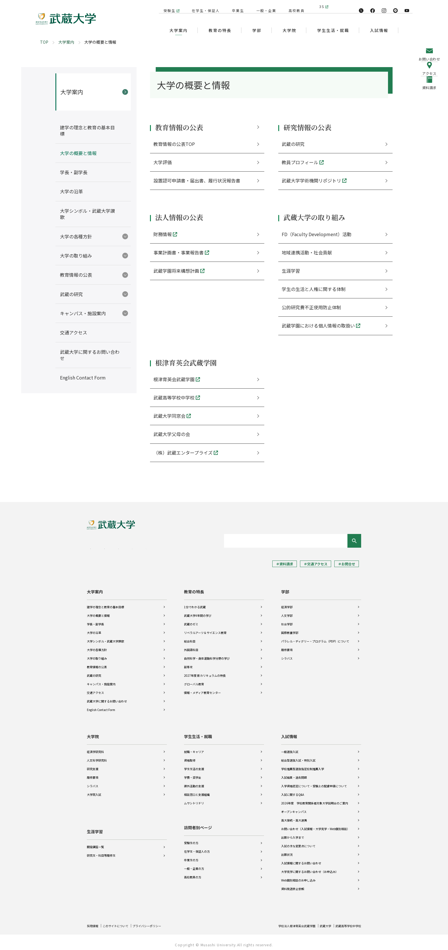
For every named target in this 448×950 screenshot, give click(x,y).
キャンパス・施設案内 (101, 680)
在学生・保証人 (203, 6)
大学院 (93, 732)
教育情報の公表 (97, 663)
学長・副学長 (95, 620)
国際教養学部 (289, 628)
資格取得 (189, 756)
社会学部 (287, 620)
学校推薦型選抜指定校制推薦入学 (302, 765)
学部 (285, 588)
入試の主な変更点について (298, 842)
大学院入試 (94, 790)
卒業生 (235, 6)
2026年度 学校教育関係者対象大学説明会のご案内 (314, 799)
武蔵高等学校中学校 (345, 921)
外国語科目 (191, 646)
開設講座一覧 (95, 839)
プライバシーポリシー (157, 921)
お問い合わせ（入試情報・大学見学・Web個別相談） (315, 825)
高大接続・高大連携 (294, 816)
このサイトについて (120, 921)
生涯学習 (95, 823)
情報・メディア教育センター (202, 688)
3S (321, 6)
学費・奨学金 (192, 773)
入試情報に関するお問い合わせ (301, 859)
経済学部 (287, 603)
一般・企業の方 (194, 864)
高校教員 (294, 6)
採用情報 (94, 921)
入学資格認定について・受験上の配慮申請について (314, 782)
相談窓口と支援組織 (197, 790)
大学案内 (66, 42)
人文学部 (287, 611)
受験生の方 (191, 839)
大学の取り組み (97, 654)
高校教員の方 (192, 873)
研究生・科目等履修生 (101, 847)
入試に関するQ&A (292, 790)
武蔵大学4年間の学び (197, 611)
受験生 (167, 6)
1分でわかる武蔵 (195, 603)
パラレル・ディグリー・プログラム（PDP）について (315, 637)
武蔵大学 (319, 921)
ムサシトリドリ (194, 799)
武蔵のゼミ (191, 620)
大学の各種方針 (97, 646)
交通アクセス (95, 688)
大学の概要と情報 (98, 611)
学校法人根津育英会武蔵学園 (285, 921)
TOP (44, 42)
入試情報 (289, 732)
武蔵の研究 (94, 671)
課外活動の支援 (194, 782)
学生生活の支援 (194, 765)
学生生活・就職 (198, 732)
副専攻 (188, 663)
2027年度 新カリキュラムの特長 (205, 671)
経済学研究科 (95, 748)
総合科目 (189, 637)
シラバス (287, 654)
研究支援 (92, 765)
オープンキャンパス (294, 808)
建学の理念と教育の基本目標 (105, 603)
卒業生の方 (191, 856)
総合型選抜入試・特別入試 (298, 756)
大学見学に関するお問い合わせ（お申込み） (309, 867)
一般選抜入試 (289, 748)
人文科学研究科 (97, 756)
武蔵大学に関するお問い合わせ (107, 697)
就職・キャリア (194, 748)
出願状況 (287, 850)
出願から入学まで (292, 833)
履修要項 (287, 646)
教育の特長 (194, 588)
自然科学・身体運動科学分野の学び (207, 654)
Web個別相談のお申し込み (298, 876)
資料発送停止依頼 (292, 885)
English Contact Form (101, 706)
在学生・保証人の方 (197, 847)
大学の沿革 (94, 628)
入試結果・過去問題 (294, 773)
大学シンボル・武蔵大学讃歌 (105, 637)
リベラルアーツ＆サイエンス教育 (205, 628)
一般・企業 (263, 6)
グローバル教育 (194, 680)
